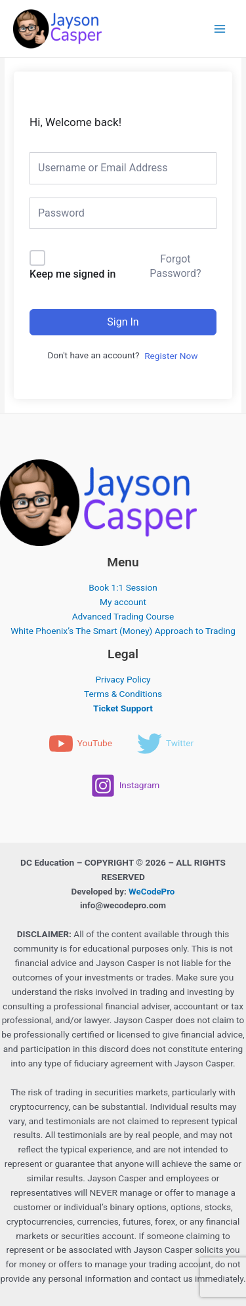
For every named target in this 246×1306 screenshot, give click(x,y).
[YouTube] (80, 744)
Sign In (122, 322)
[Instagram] (125, 786)
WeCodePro (151, 891)
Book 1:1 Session (123, 587)
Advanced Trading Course (123, 616)
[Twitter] (165, 744)
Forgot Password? (175, 266)
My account (123, 602)
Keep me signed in (72, 274)
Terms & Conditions (123, 693)
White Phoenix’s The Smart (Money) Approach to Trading (123, 630)
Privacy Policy (122, 679)
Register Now (170, 355)
